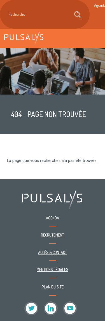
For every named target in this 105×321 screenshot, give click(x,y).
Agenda (52, 217)
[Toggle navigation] (94, 38)
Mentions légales (52, 269)
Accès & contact (52, 252)
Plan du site (53, 286)
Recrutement (52, 234)
